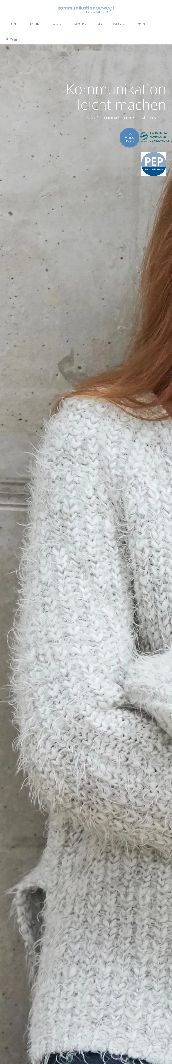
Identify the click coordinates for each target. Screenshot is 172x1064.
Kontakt (142, 24)
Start (14, 24)
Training (34, 24)
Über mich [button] (119, 24)
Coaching (80, 24)
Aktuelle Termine (130, 137)
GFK (100, 24)
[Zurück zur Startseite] (86, 9)
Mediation (57, 24)
